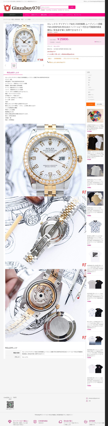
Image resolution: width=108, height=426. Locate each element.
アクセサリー (91, 89)
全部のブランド (35, 14)
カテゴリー (16, 14)
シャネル (60, 14)
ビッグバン (54, 10)
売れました (97, 41)
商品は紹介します (13, 72)
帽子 (89, 92)
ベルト (89, 87)
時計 (22, 19)
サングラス (90, 97)
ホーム (27, 14)
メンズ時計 (28, 19)
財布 (89, 77)
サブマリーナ (61, 10)
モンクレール (77, 14)
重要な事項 (44, 14)
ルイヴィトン (52, 14)
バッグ (89, 75)
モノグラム (48, 10)
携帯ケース (90, 94)
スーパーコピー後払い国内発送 (11, 19)
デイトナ (67, 10)
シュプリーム (69, 14)
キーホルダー (91, 99)
